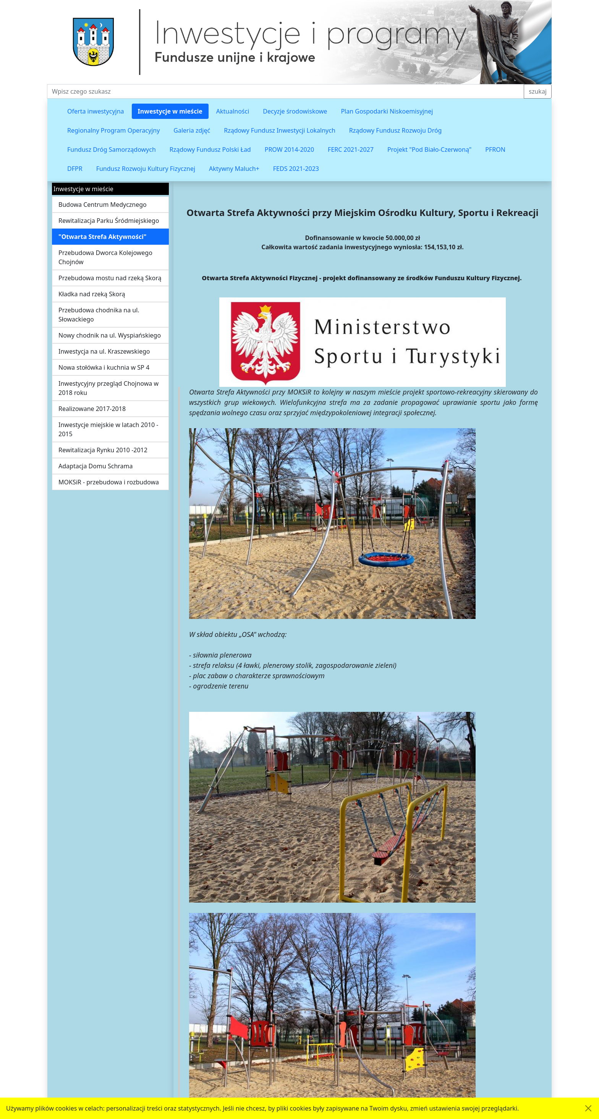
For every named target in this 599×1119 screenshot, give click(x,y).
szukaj (538, 91)
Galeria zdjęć (191, 130)
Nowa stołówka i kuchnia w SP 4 (103, 367)
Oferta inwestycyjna (95, 111)
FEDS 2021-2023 (296, 168)
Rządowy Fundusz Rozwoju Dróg (395, 130)
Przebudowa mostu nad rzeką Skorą (110, 278)
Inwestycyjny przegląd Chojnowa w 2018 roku (108, 388)
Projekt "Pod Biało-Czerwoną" (429, 149)
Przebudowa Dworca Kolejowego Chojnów (105, 257)
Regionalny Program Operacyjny (113, 130)
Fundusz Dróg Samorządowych (111, 149)
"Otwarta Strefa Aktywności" (102, 236)
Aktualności (232, 111)
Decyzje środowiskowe (295, 111)
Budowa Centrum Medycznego (102, 204)
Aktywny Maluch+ (234, 168)
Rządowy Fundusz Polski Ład (210, 149)
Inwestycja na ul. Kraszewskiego (104, 351)
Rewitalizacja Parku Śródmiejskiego (108, 220)
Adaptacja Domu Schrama (95, 466)
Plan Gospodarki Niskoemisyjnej (387, 111)
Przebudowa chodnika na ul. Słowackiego (98, 314)
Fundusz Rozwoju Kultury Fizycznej (145, 168)
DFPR (75, 168)
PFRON (495, 149)
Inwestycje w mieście (170, 111)
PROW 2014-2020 (289, 149)
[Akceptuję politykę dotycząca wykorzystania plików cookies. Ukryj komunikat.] (588, 1108)
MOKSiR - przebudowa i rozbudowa (108, 482)
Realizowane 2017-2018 (92, 408)
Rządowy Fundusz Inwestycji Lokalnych (279, 130)
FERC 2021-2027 (351, 149)
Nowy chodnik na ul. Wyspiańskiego (109, 335)
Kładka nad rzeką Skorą (91, 294)
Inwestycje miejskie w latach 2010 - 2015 (108, 429)
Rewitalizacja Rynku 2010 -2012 (102, 450)
